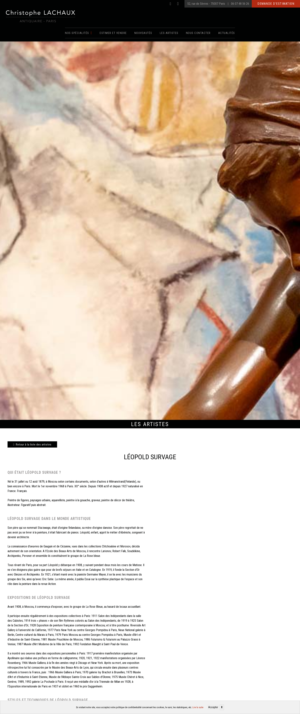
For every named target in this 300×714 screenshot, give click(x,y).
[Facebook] (170, 4)
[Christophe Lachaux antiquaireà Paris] (40, 16)
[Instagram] (178, 4)
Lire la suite (197, 707)
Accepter (213, 707)
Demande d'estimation (275, 3)
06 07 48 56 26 (240, 3)
